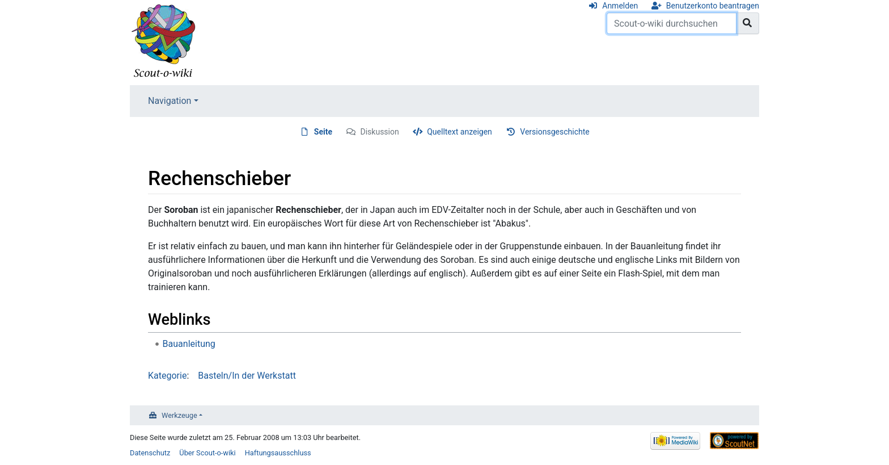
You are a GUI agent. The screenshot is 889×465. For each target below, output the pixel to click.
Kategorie (167, 375)
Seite (323, 131)
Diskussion (380, 131)
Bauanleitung (189, 343)
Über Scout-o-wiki (207, 453)
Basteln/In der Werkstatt (247, 375)
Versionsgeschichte (554, 131)
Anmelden (620, 5)
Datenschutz (150, 453)
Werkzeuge (179, 415)
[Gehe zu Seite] (747, 23)
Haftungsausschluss (278, 453)
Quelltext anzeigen (459, 131)
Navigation (169, 100)
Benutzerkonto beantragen (712, 5)
